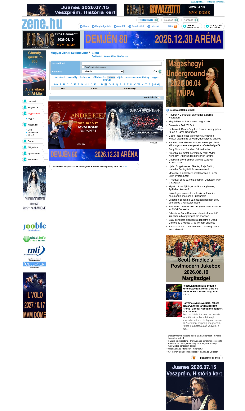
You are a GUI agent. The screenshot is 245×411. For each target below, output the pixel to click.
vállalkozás (99, 77)
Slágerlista (33, 147)
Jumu (125, 166)
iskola (111, 77)
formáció (60, 77)
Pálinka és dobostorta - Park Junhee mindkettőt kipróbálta (195, 341)
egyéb (155, 77)
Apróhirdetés (34, 153)
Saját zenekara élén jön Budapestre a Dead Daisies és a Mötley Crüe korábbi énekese (193, 221)
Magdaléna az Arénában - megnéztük (189, 121)
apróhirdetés (152, 97)
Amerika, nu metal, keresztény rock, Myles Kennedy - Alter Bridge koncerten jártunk (192, 154)
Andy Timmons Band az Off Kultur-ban (190, 149)
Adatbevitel (33, 132)
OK (158, 71)
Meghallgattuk (101, 26)
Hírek (84, 26)
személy (73, 77)
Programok (33, 107)
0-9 (56, 84)
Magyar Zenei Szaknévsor (69, 52)
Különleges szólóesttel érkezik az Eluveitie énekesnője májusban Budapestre (192, 194)
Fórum (31, 141)
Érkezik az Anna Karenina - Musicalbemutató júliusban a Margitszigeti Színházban (193, 214)
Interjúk (153, 26)
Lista (30, 130)
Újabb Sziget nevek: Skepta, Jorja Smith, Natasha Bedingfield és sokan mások (191, 168)
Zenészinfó (33, 159)
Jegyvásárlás (34, 113)
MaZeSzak (33, 125)
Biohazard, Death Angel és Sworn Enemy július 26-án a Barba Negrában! (195, 130)
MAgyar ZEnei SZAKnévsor (116, 56)
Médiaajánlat (85, 166)
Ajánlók (119, 26)
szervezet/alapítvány (137, 77)
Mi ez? (31, 135)
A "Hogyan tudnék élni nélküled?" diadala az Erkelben (193, 352)
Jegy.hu (31, 118)
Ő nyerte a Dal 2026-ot (181, 125)
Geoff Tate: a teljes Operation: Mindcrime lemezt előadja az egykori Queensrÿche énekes (195, 137)
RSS (172, 26)
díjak (120, 77)
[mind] (107, 80)
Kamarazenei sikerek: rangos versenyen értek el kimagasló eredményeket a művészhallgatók (194, 144)
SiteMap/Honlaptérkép (102, 166)
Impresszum (71, 166)
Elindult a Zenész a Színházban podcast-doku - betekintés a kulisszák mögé (195, 201)
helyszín (85, 77)
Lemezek (32, 101)
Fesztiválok (136, 26)
